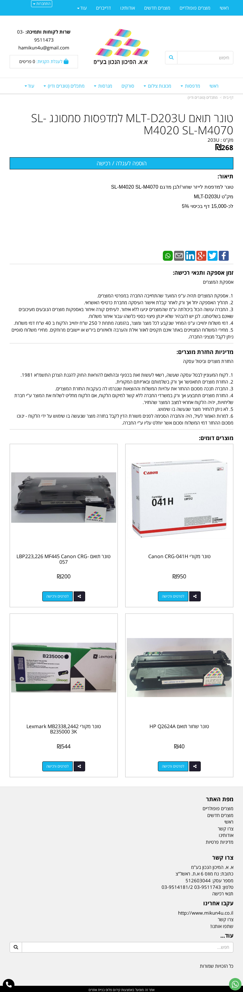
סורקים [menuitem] (128, 86)
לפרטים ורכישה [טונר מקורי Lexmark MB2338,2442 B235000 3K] (57, 764)
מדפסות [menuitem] (190, 86)
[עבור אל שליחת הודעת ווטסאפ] (235, 984)
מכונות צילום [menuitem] (157, 86)
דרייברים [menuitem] (103, 8)
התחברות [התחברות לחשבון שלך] (41, 3)
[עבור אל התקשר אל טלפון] (9, 985)
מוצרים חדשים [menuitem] (157, 8)
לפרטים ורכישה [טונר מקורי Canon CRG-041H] (174, 595)
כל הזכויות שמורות (216, 964)
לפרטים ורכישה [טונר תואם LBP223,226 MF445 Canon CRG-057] (57, 595)
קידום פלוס (112, 988)
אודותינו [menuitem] (127, 8)
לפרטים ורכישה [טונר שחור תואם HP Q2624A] (174, 764)
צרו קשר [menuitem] (225, 827)
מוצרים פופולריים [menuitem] (195, 8)
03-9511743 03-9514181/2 (191, 885)
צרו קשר (225, 918)
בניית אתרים (97, 988)
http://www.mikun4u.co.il (205, 911)
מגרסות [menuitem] (103, 86)
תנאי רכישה (222, 892)
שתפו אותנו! (221, 924)
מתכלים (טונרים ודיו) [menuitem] (64, 86)
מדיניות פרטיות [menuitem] (219, 840)
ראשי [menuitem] (213, 86)
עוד (29, 86)
